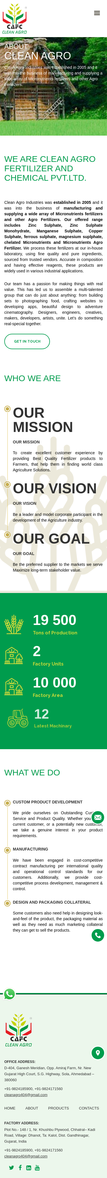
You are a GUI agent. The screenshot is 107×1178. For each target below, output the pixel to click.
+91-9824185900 (18, 1089)
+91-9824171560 (49, 1089)
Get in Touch (27, 341)
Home (9, 1108)
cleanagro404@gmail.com (25, 1095)
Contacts (89, 1108)
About (31, 1108)
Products (58, 1108)
